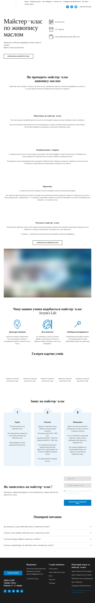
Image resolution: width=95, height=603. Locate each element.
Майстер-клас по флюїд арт (82, 578)
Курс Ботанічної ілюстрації (82, 571)
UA (16, 2)
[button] (67, 6)
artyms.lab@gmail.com (34, 574)
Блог (51, 576)
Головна (52, 583)
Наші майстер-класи (57, 572)
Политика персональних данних (37, 569)
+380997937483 (32, 579)
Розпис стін (58, 1)
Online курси (29, 4)
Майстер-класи (35, 1)
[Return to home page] (8, 4)
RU (16, 6)
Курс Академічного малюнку (82, 575)
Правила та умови (33, 571)
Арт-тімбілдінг (47, 1)
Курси (26, 1)
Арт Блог (85, 1)
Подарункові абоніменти (72, 1)
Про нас (52, 579)
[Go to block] (14, 566)
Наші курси (53, 569)
